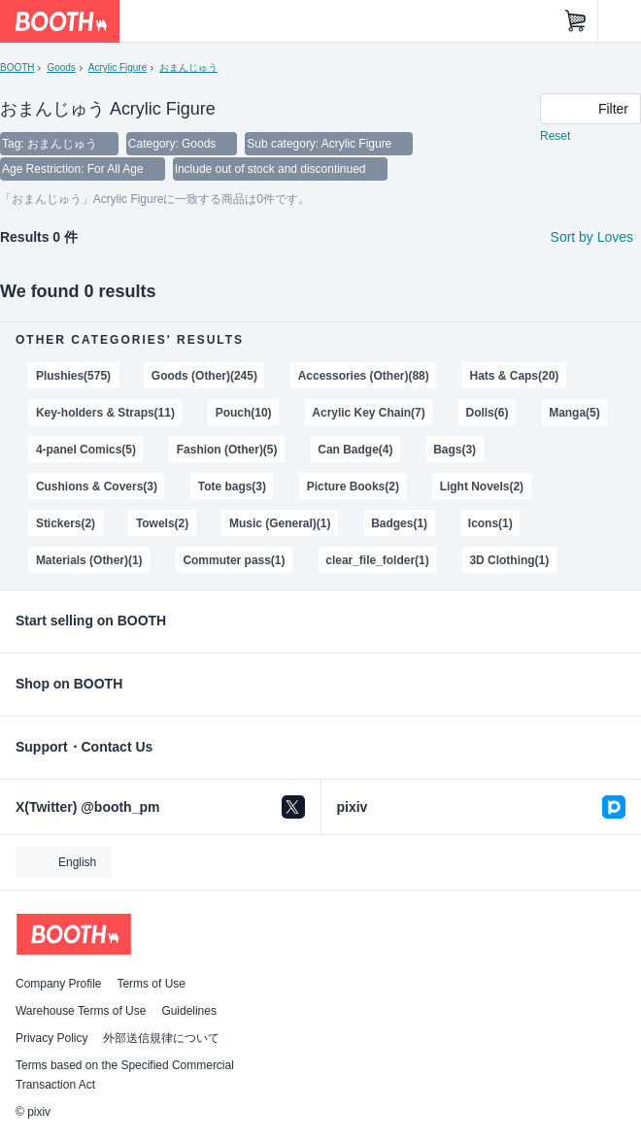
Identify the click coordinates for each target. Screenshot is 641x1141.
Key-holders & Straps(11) (105, 412)
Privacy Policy (51, 1038)
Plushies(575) (73, 376)
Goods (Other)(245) (204, 376)
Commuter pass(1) (234, 560)
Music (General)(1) (279, 523)
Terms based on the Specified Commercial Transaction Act (125, 1075)
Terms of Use (151, 984)
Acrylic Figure (117, 67)
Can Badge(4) (355, 449)
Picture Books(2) (353, 486)
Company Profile (58, 984)
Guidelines (189, 1011)
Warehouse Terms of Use (81, 1011)
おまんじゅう (188, 67)
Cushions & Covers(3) (96, 486)
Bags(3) (454, 449)
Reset (555, 136)
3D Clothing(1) (509, 560)
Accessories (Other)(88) (363, 376)
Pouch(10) (244, 412)
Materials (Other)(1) (89, 560)
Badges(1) (399, 523)
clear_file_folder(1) (376, 560)
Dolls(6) (487, 412)
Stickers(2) (65, 523)
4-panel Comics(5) (86, 449)
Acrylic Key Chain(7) (368, 412)
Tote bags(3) (232, 486)
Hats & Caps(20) (514, 376)
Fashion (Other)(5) (227, 449)
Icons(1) (490, 523)
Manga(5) (574, 412)
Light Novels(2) (481, 486)
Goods (61, 67)
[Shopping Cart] (576, 21)
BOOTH (17, 67)
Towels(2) (162, 523)
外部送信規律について (161, 1038)
